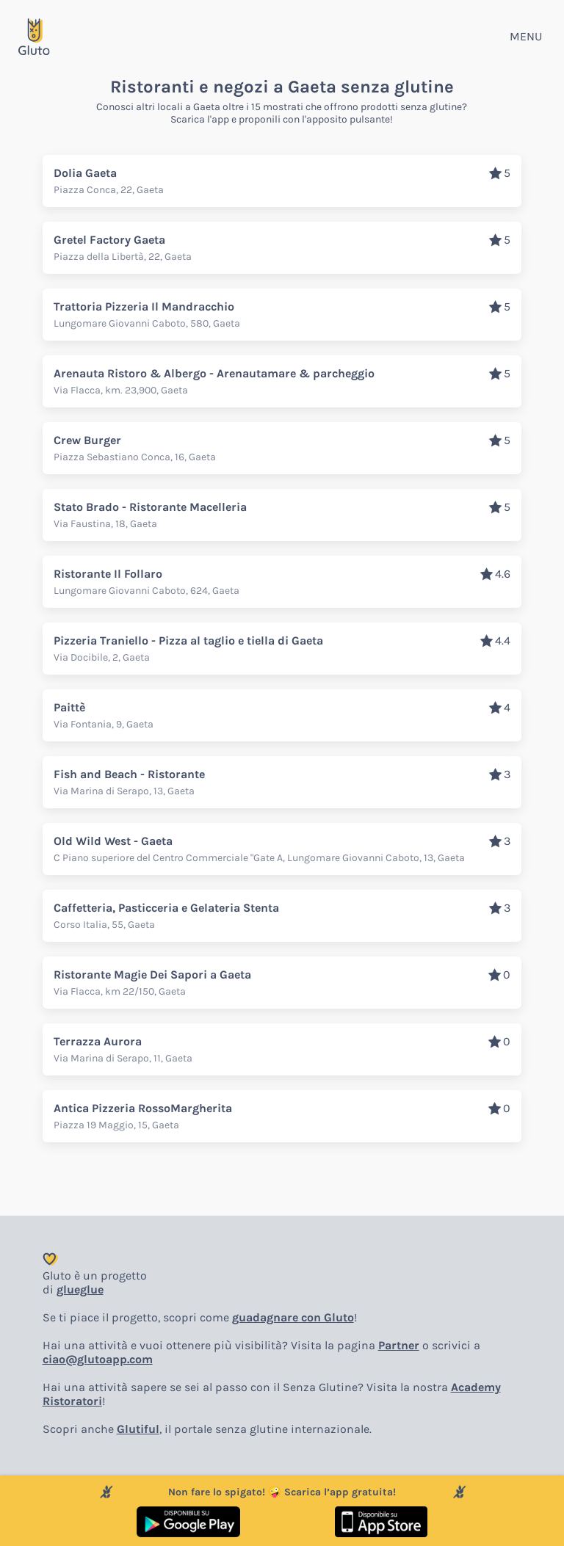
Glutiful (138, 1429)
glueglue (80, 1289)
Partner (398, 1345)
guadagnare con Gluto (293, 1317)
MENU (526, 36)
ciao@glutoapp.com (98, 1359)
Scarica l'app (199, 119)
